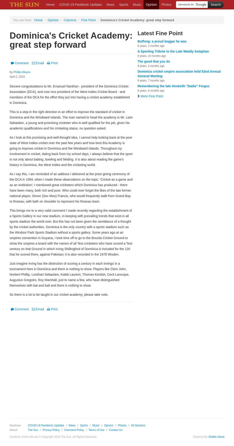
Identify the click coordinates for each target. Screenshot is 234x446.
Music (137, 4)
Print (52, 63)
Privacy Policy (51, 430)
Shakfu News (216, 436)
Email (38, 63)
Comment (20, 63)
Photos (166, 4)
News (110, 4)
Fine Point (88, 20)
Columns (70, 20)
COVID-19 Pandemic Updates (80, 4)
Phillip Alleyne (21, 72)
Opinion (151, 4)
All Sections (138, 425)
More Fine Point (150, 96)
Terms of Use (96, 430)
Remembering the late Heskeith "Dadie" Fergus (173, 86)
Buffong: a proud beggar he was (162, 41)
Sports (123, 4)
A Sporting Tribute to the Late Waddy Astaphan (173, 51)
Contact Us (115, 430)
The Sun (33, 430)
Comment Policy (74, 430)
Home (50, 4)
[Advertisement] (71, 361)
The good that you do (154, 61)
